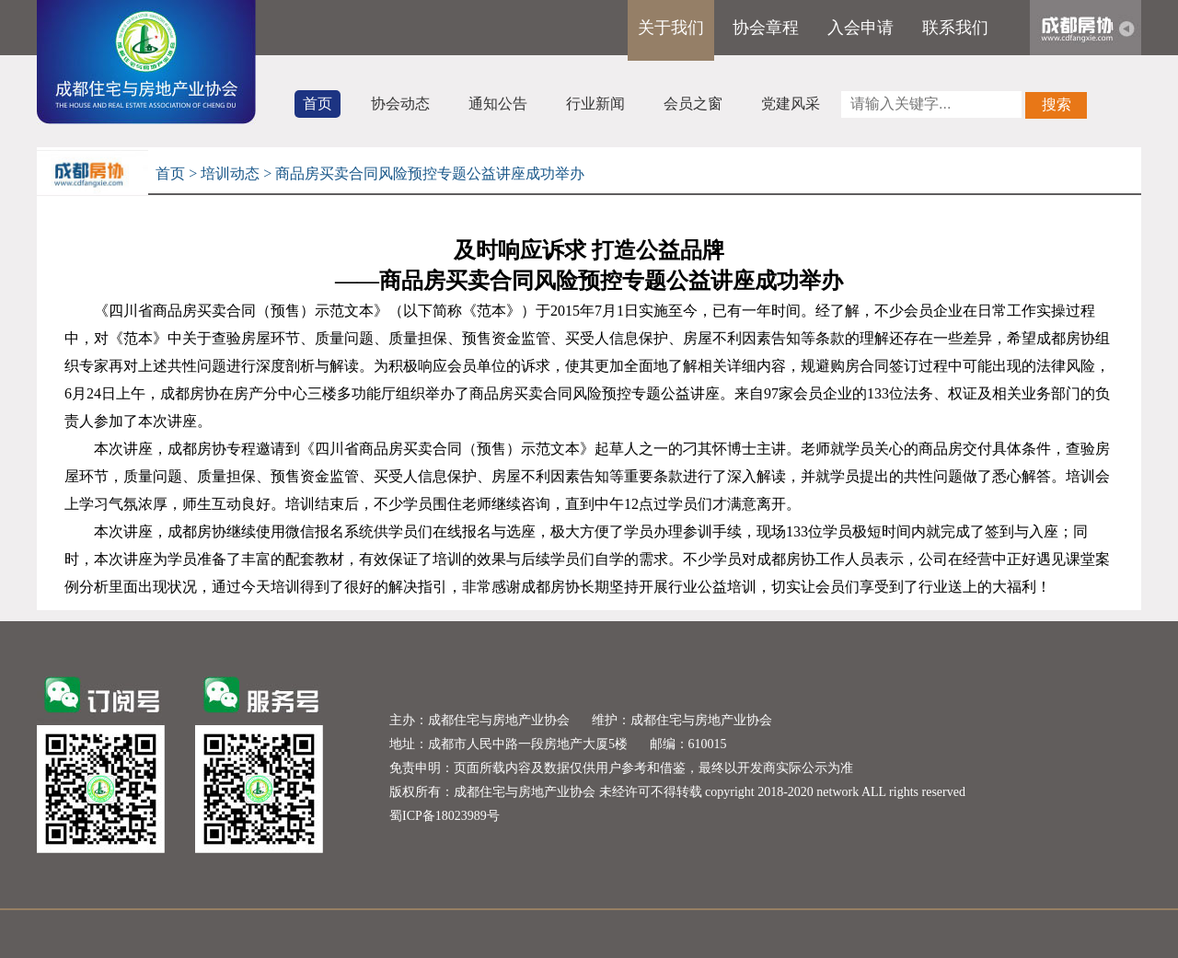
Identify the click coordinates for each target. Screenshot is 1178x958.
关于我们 (671, 27)
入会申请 (860, 27)
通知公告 (497, 103)
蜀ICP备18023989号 (444, 816)
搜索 (1056, 104)
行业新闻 (595, 103)
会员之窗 (693, 103)
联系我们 (955, 27)
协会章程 (766, 27)
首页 (317, 103)
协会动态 (400, 103)
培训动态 (230, 173)
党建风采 (790, 103)
